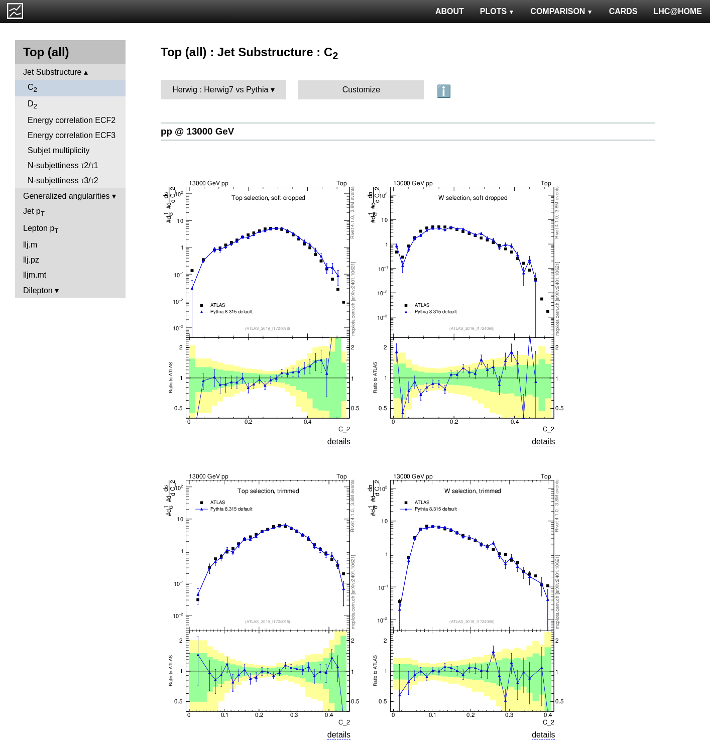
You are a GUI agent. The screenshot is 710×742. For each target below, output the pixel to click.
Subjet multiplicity (59, 150)
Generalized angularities (66, 196)
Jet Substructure (52, 72)
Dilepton (38, 290)
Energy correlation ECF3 (71, 135)
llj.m (30, 244)
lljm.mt (34, 275)
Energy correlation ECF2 (71, 120)
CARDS (623, 11)
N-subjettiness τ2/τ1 (63, 165)
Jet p (34, 212)
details (338, 441)
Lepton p (40, 229)
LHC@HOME (678, 11)
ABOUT (449, 11)
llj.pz (31, 260)
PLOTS (497, 11)
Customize (361, 89)
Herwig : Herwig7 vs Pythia (220, 89)
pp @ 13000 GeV (197, 131)
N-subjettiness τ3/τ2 (63, 180)
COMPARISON (561, 11)
